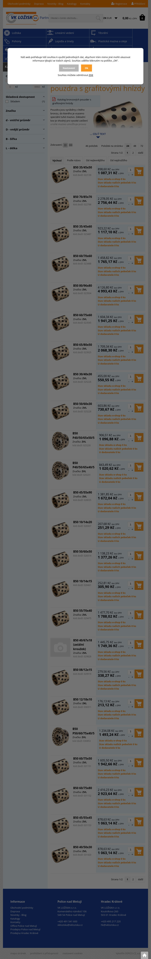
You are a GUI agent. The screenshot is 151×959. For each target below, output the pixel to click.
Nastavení (69, 68)
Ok (86, 68)
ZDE (91, 75)
